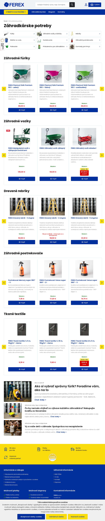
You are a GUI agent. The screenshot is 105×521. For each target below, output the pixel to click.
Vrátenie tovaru (10, 482)
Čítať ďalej (40, 400)
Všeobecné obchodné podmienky (16, 474)
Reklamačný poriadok (12, 477)
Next (102, 89)
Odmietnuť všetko (56, 517)
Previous (4, 89)
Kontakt (57, 480)
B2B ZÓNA (58, 474)
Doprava (58, 482)
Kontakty (61, 12)
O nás (57, 477)
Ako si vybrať (39, 383)
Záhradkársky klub (39, 12)
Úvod (5, 21)
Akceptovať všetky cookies (31, 517)
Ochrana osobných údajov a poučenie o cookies (21, 480)
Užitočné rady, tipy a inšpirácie (36, 405)
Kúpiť (22, 110)
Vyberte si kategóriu (16, 12)
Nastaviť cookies (78, 517)
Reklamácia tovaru (11, 485)
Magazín (51, 12)
